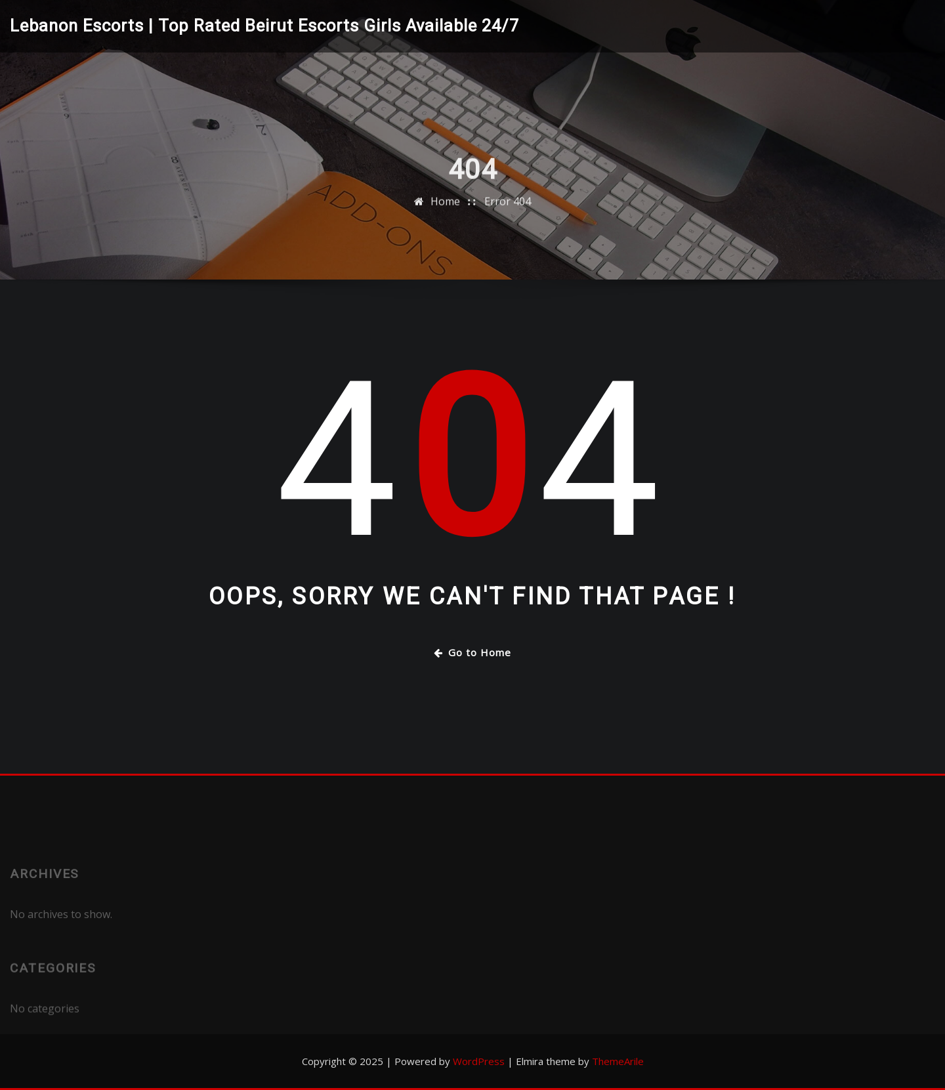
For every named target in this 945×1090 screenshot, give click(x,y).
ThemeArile (618, 1061)
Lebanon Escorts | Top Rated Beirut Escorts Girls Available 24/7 (264, 25)
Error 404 (507, 211)
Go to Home (472, 652)
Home (445, 211)
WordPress (479, 1061)
